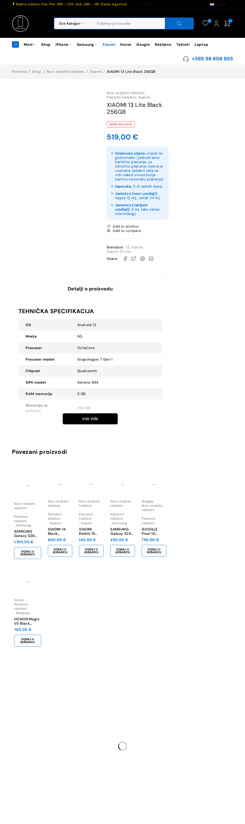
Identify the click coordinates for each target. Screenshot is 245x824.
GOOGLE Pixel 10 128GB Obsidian (199, 531)
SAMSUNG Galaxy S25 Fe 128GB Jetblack (158, 533)
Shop (36, 71)
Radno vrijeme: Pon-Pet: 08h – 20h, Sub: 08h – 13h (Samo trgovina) (71, 4)
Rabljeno (21, 612)
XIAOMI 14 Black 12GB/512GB (71, 531)
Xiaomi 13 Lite (119, 251)
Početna (19, 71)
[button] (32, 549)
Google (190, 514)
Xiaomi (95, 71)
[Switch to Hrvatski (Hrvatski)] (219, 4)
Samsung (21, 523)
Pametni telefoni (121, 97)
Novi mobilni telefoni (65, 71)
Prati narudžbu (144, 4)
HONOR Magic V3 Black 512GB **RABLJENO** (29, 622)
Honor (19, 603)
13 (128, 247)
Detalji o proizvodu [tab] (90, 290)
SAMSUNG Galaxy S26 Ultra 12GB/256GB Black (30, 533)
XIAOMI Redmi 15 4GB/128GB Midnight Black (114, 533)
